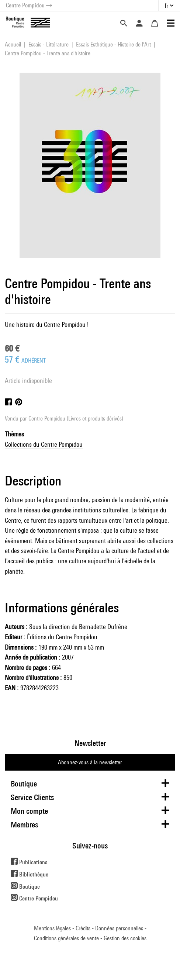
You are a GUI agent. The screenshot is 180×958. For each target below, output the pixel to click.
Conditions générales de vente (66, 938)
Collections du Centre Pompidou (44, 444)
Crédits (83, 928)
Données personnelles (119, 928)
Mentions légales (52, 928)
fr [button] (166, 6)
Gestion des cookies (125, 938)
